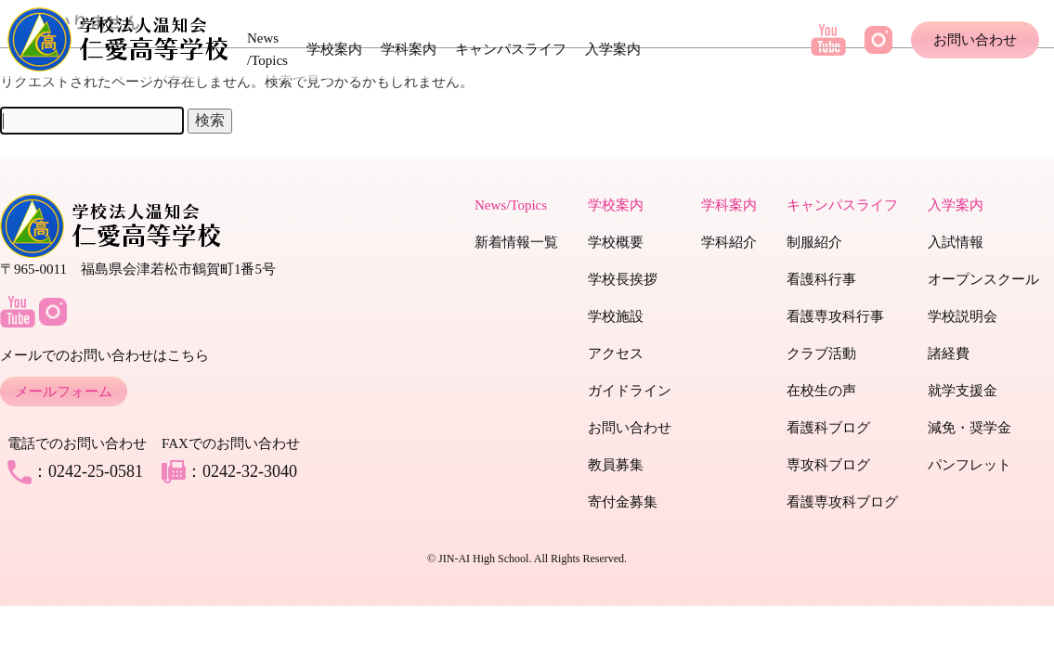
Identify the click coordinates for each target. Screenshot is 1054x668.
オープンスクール (983, 279)
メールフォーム (63, 391)
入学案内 (613, 49)
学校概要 (616, 242)
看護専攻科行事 (835, 316)
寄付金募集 (622, 502)
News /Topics (267, 49)
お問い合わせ (975, 39)
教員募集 (616, 464)
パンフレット (969, 464)
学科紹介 (729, 242)
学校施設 (616, 316)
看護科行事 (821, 279)
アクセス (616, 353)
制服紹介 (814, 242)
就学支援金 (962, 390)
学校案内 (334, 49)
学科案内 (408, 49)
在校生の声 (821, 390)
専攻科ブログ (828, 464)
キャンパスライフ (510, 49)
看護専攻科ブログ (842, 502)
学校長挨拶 (622, 279)
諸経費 (948, 353)
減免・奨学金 (969, 427)
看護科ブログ (828, 427)
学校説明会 (962, 316)
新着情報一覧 (516, 242)
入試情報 (955, 242)
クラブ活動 (821, 353)
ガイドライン (629, 390)
